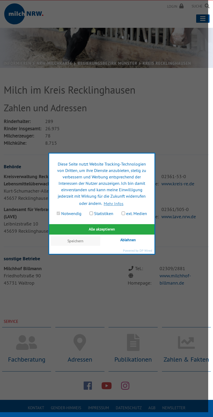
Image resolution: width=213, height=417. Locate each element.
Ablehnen (128, 240)
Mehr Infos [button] (113, 203)
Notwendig (69, 213)
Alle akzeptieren (102, 229)
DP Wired (146, 250)
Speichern (75, 241)
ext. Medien (134, 213)
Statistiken (101, 213)
